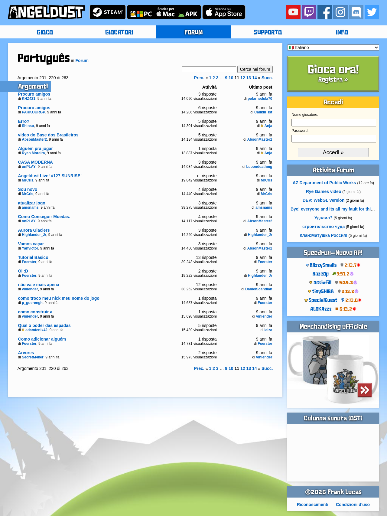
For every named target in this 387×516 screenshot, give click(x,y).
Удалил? (323, 217)
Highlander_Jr (34, 235)
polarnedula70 (260, 98)
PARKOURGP (33, 112)
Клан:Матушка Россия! (323, 235)
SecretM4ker (32, 357)
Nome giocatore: (304, 115)
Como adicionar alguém (42, 339)
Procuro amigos (34, 94)
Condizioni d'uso (353, 504)
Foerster (29, 262)
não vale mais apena (38, 284)
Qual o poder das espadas (44, 325)
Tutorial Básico (33, 257)
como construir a (35, 311)
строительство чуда (323, 226)
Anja (266, 126)
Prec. (199, 77)
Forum (82, 60)
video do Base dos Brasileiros (48, 134)
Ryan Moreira (33, 153)
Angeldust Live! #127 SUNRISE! (50, 175)
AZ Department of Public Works (324, 182)
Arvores (26, 352)
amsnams (30, 207)
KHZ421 (28, 98)
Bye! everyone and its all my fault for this (332, 209)
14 (254, 77)
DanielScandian (258, 289)
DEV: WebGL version (324, 200)
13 (248, 77)
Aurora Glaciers (34, 230)
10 (231, 77)
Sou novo (27, 189)
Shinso (28, 126)
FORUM (193, 32)
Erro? (23, 121)
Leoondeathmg (259, 167)
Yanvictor (30, 248)
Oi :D (23, 271)
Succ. (267, 77)
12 (242, 77)
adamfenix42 (34, 330)
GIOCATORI (119, 32)
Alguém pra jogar (35, 148)
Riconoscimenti (312, 504)
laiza (268, 330)
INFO (342, 32)
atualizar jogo (31, 203)
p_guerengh (32, 303)
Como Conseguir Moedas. (44, 216)
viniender (30, 289)
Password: (299, 131)
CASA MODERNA (35, 162)
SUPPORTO (268, 32)
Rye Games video (323, 191)
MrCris (27, 180)
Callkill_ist (263, 112)
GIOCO (45, 32)
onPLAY (29, 167)
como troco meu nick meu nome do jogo (58, 298)
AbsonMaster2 (34, 139)
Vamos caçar (31, 243)
